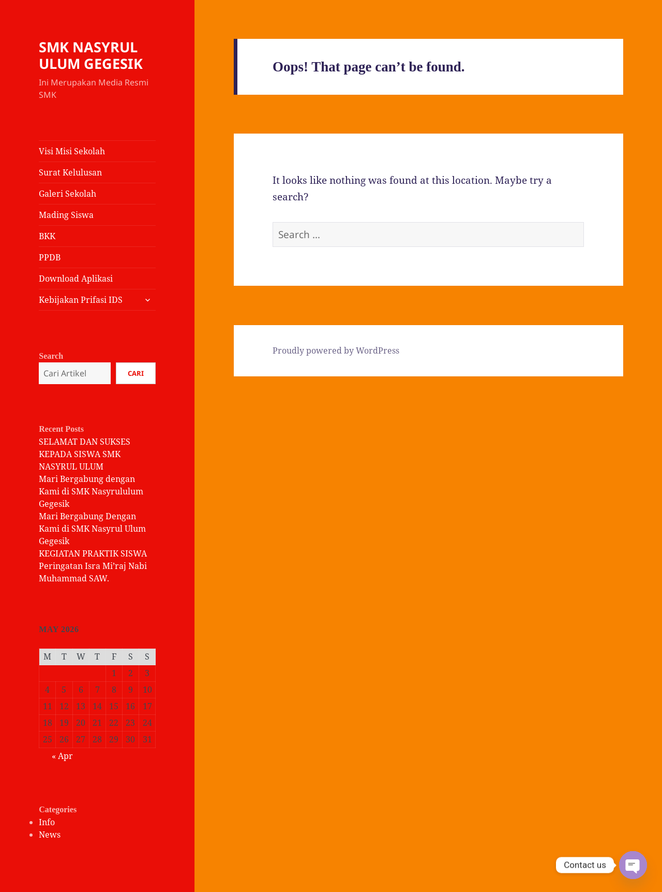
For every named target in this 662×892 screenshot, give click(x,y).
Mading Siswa (66, 215)
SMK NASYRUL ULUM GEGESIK (91, 55)
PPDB (50, 257)
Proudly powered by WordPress (336, 350)
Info (47, 822)
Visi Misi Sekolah (72, 151)
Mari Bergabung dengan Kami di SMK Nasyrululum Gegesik (91, 491)
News (50, 834)
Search (51, 356)
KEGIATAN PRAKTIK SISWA (93, 553)
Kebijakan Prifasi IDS (81, 299)
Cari (136, 373)
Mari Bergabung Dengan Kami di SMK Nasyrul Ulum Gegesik (92, 528)
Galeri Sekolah (67, 193)
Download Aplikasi (76, 278)
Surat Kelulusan (70, 172)
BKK (47, 236)
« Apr (62, 756)
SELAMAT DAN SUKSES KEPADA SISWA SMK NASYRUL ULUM (84, 454)
